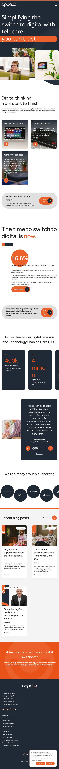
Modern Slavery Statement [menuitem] (10, 745)
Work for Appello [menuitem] (7, 734)
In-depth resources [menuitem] (8, 718)
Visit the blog (47, 518)
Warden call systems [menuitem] (8, 693)
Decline (50, 763)
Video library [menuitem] (6, 721)
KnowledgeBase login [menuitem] (8, 723)
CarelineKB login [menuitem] (7, 726)
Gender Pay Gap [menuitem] (7, 737)
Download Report (18, 289)
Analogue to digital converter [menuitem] (11, 696)
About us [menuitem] (5, 715)
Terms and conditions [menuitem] (8, 743)
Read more (39, 454)
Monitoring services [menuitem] (8, 701)
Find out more (44, 312)
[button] (28, 448)
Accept (40, 763)
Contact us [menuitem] (5, 732)
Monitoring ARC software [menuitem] (10, 704)
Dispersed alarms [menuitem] (7, 698)
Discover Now (43, 200)
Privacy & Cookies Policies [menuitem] (10, 740)
